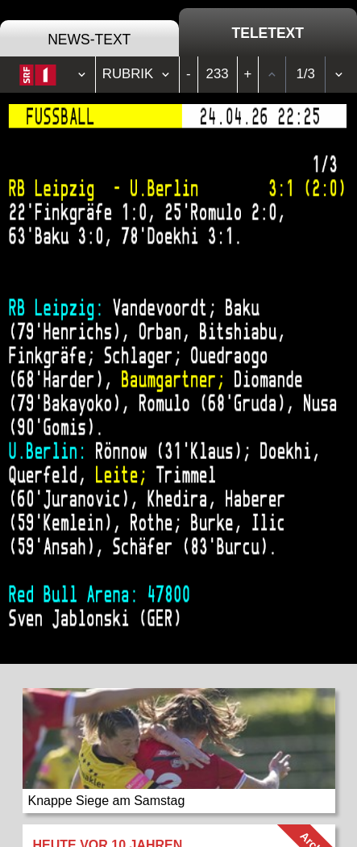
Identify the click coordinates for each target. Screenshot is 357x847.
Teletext (268, 33)
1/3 (306, 73)
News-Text (89, 39)
